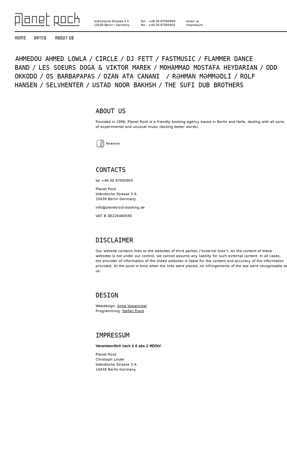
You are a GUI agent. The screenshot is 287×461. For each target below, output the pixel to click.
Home (20, 38)
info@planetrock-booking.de (120, 207)
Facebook (108, 143)
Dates (40, 38)
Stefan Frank (133, 311)
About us (64, 38)
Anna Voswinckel (132, 306)
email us (192, 21)
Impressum (194, 25)
